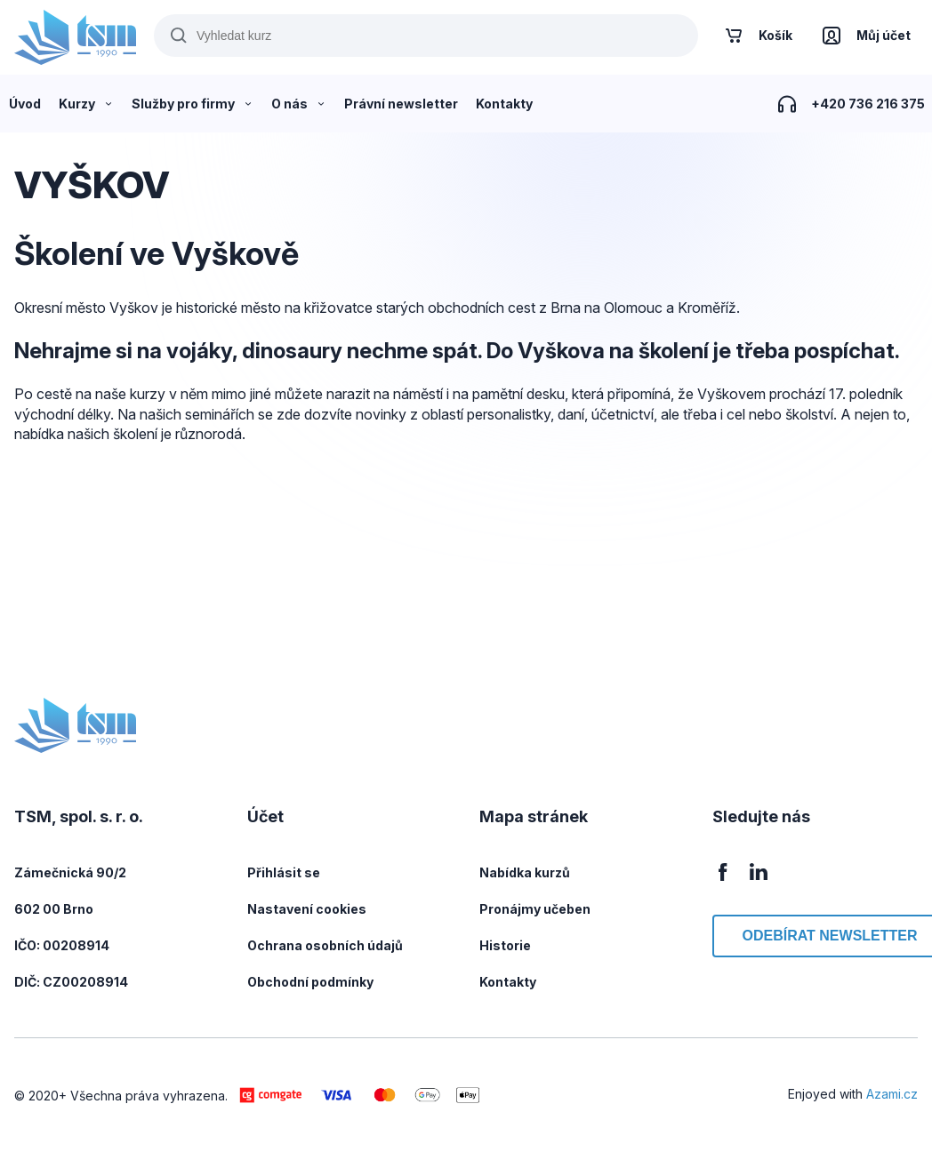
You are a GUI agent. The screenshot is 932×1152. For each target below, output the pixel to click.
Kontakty (507, 981)
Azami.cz (892, 1093)
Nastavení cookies (306, 908)
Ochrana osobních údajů (325, 945)
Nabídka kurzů (524, 872)
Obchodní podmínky (310, 981)
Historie (505, 945)
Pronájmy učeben (535, 908)
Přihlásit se (283, 872)
